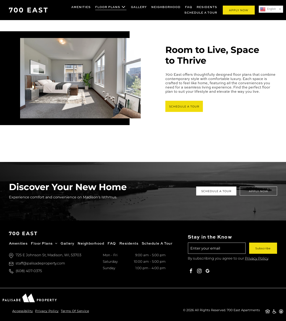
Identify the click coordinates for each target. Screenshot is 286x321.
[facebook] (191, 271)
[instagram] (199, 271)
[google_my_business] (207, 271)
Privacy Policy (256, 258)
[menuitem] (81, 7)
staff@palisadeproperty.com (40, 263)
